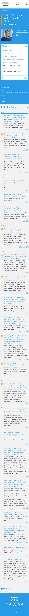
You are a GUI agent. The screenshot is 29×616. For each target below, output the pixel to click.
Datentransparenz (19, 610)
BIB (27, 129)
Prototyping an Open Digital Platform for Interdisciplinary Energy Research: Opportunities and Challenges (15, 209)
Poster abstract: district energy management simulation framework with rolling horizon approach (14, 230)
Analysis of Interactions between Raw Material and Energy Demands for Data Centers (15, 182)
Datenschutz (8, 610)
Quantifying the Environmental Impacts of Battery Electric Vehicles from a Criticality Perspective (15, 365)
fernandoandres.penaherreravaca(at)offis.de (14, 92)
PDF (20, 129)
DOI (24, 129)
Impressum (18, 612)
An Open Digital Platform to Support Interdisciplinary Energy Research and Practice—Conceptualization (15, 256)
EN (17, 4)
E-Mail (2, 90)
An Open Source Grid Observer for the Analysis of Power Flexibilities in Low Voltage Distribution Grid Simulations (15, 278)
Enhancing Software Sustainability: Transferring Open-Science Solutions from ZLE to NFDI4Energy (14, 135)
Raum (2, 95)
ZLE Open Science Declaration (12, 559)
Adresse (3, 101)
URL (20, 172)
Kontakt (10, 612)
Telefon (3, 85)
